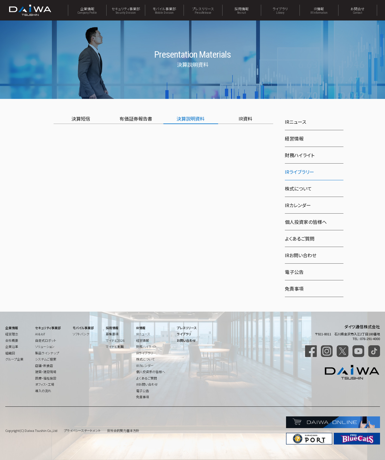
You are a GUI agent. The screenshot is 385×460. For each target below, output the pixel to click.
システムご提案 (45, 359)
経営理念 (11, 334)
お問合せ (357, 10)
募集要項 (112, 334)
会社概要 (11, 340)
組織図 (10, 353)
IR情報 (319, 10)
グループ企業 (14, 359)
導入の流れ (43, 390)
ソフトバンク (81, 334)
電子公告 (294, 271)
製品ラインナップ (47, 353)
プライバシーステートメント (82, 430)
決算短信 (80, 118)
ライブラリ (280, 10)
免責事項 (294, 288)
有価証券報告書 (135, 118)
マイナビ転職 (115, 346)
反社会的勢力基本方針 (123, 430)
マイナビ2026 (115, 340)
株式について (298, 188)
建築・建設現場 (45, 371)
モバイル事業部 (164, 10)
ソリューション (44, 346)
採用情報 (241, 10)
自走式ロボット (45, 340)
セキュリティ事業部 (125, 10)
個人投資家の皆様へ (306, 221)
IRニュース (295, 121)
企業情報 (87, 10)
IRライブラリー (146, 353)
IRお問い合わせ (300, 255)
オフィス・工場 (44, 384)
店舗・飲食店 (44, 365)
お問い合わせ (186, 340)
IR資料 (245, 118)
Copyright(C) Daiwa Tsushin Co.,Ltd (31, 430)
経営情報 (294, 138)
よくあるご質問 (299, 238)
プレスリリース (203, 10)
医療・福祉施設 (45, 378)
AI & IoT (40, 334)
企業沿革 (11, 346)
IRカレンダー (298, 205)
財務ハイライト (299, 155)
